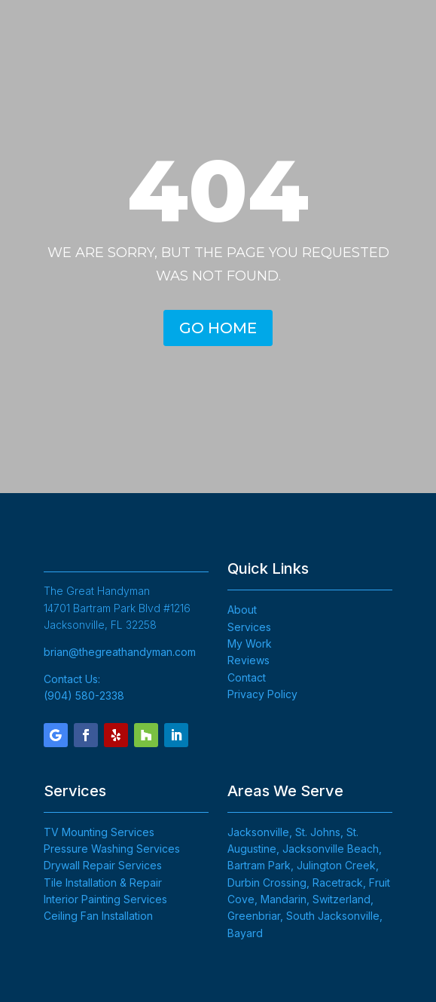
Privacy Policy (262, 694)
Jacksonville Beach (330, 848)
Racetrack (338, 882)
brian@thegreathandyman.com (120, 651)
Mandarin (283, 899)
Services (249, 627)
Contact (246, 677)
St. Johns (317, 832)
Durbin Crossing (266, 882)
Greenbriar (253, 915)
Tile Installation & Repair (103, 882)
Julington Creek (336, 865)
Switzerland (341, 899)
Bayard (245, 933)
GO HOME (218, 328)
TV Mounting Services (99, 832)
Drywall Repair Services (103, 865)
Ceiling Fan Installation (98, 915)
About (242, 609)
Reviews (248, 660)
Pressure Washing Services (112, 848)
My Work (249, 643)
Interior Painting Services (105, 899)
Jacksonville (258, 832)
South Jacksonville (333, 915)
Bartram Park (259, 865)
